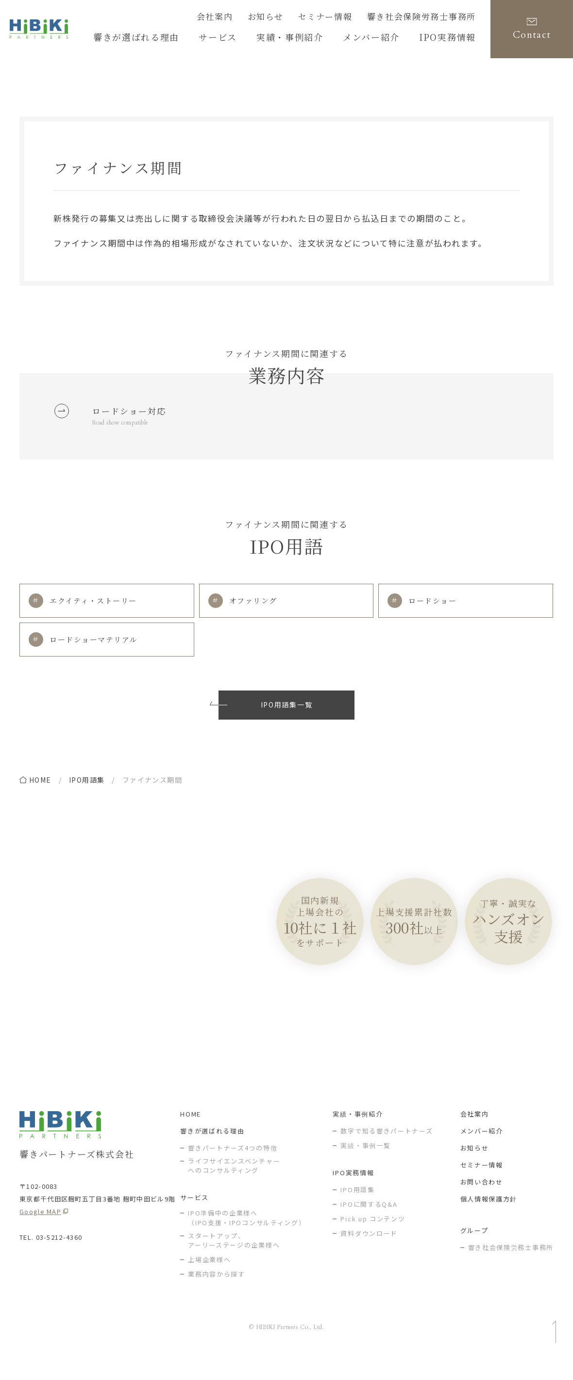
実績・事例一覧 (365, 1165)
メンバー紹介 (481, 1150)
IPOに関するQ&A (368, 1224)
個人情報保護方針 (489, 1218)
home (40, 790)
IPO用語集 (86, 790)
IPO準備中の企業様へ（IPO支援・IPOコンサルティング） (246, 1238)
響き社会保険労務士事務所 (430, 18)
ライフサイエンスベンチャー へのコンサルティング (234, 1185)
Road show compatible (125, 427)
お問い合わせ (481, 1201)
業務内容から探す (216, 1294)
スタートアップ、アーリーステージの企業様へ (234, 1260)
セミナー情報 (347, 18)
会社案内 (249, 18)
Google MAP (40, 1231)
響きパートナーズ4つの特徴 (232, 1167)
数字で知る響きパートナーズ (386, 1150)
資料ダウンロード (369, 1253)
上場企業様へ (209, 1279)
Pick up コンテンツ (372, 1238)
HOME (190, 1133)
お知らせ (294, 18)
